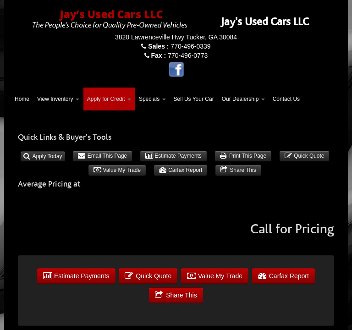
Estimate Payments (173, 156)
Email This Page (102, 156)
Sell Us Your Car (194, 99)
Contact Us (286, 99)
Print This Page (243, 156)
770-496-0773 (179, 55)
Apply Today (42, 156)
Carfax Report (180, 170)
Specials (152, 99)
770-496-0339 (179, 46)
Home (22, 99)
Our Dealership (243, 99)
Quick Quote (304, 156)
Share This (238, 170)
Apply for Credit (109, 99)
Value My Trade (117, 170)
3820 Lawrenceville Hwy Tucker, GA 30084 (176, 37)
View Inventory (58, 99)
